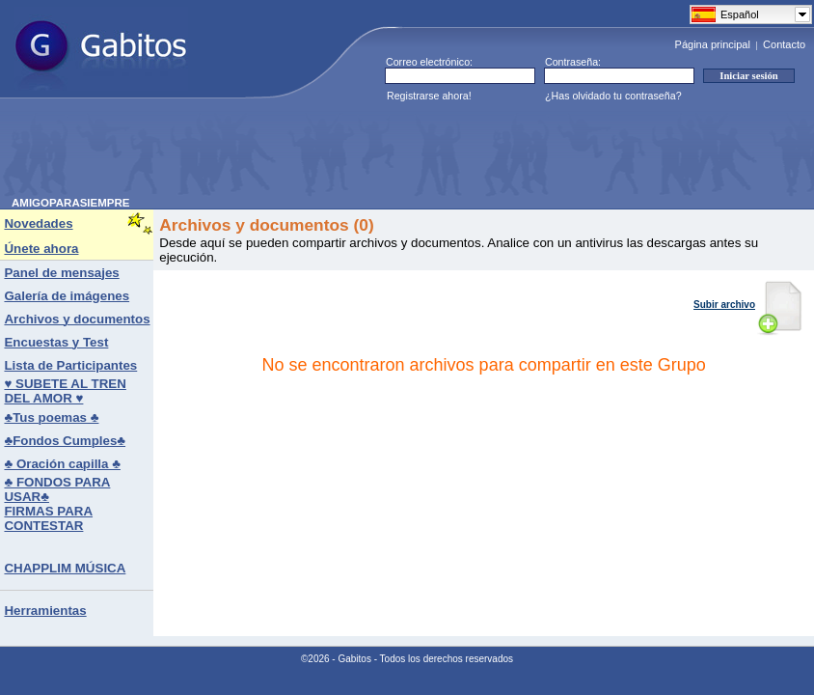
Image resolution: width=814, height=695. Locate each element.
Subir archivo (747, 304)
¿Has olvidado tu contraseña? (613, 95)
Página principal (712, 44)
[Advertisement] (363, 153)
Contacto (784, 44)
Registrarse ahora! (429, 95)
